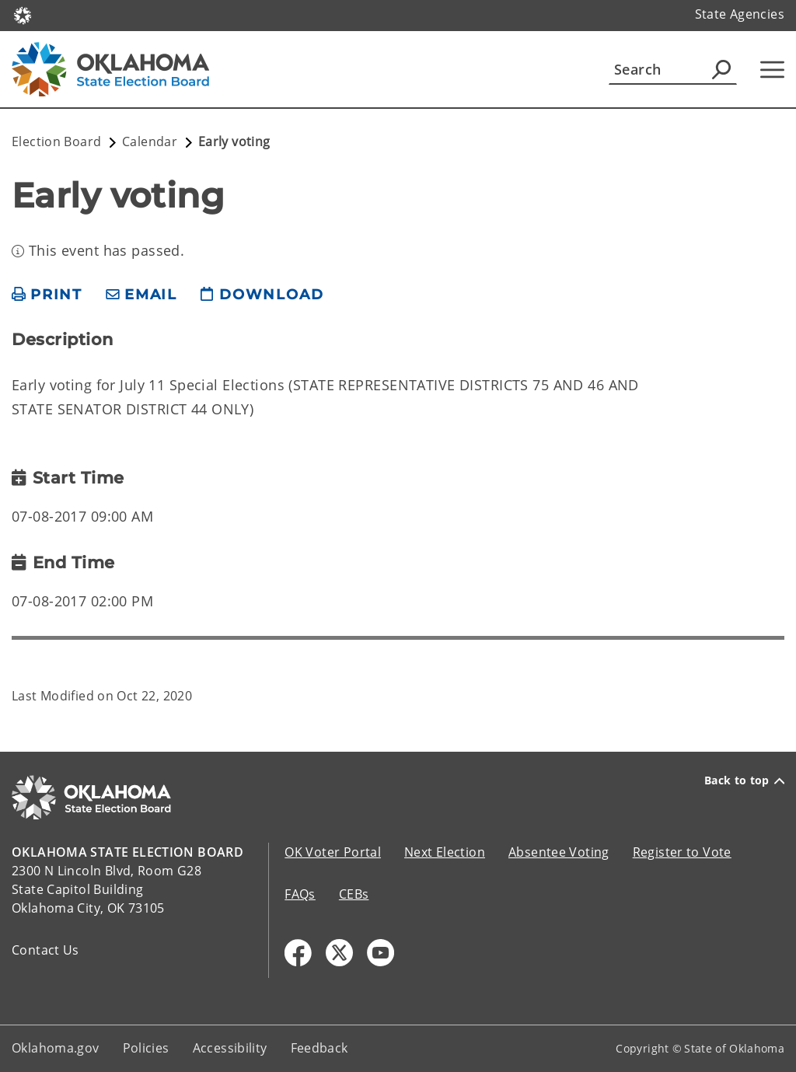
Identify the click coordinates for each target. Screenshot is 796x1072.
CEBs (354, 894)
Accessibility (230, 1047)
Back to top (744, 780)
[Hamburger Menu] (772, 70)
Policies (146, 1047)
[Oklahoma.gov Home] (22, 14)
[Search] (673, 69)
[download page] (262, 295)
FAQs (300, 894)
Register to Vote (682, 852)
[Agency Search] (721, 69)
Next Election (444, 852)
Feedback (319, 1047)
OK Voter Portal (333, 852)
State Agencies (739, 14)
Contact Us (45, 950)
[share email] (141, 295)
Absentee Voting (558, 852)
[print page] (47, 295)
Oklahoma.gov (56, 1047)
